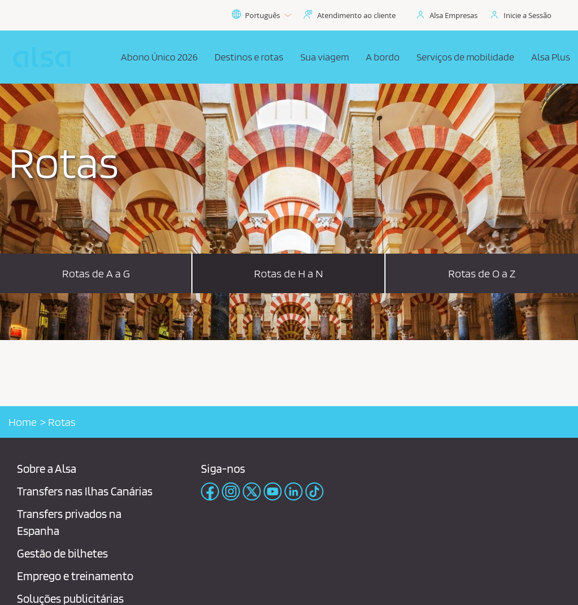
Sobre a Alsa (46, 469)
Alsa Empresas (454, 15)
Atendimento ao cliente (356, 15)
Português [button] (261, 15)
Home (22, 422)
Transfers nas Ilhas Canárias (84, 491)
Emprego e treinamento (75, 576)
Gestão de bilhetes (62, 553)
